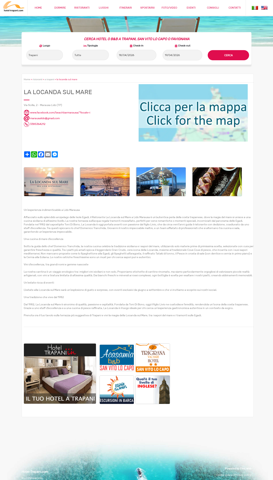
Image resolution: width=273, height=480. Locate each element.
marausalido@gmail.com (42, 118)
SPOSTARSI (147, 7)
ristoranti (37, 79)
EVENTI (191, 7)
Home (27, 79)
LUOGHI (104, 7)
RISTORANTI (82, 7)
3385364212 (34, 124)
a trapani (49, 79)
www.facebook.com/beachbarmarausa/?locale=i (57, 112)
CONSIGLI (213, 7)
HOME (38, 7)
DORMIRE (60, 7)
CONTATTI (235, 7)
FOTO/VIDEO (169, 7)
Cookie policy (224, 475)
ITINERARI (125, 7)
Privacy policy (242, 475)
